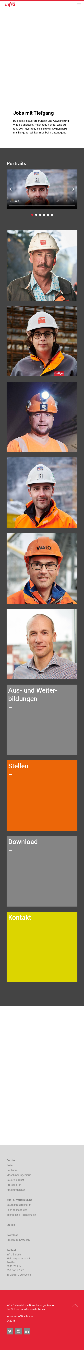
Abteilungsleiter (16, 1189)
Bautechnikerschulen (19, 1204)
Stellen (11, 1224)
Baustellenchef (15, 1180)
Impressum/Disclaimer (20, 1316)
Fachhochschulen (17, 1209)
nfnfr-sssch (19, 1274)
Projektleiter (14, 1184)
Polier (10, 1165)
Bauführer (12, 1170)
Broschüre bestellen (18, 1240)
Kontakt (11, 1250)
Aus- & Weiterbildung (19, 1199)
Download (12, 1235)
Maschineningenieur (19, 1175)
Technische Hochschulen (21, 1214)
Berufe (11, 1160)
